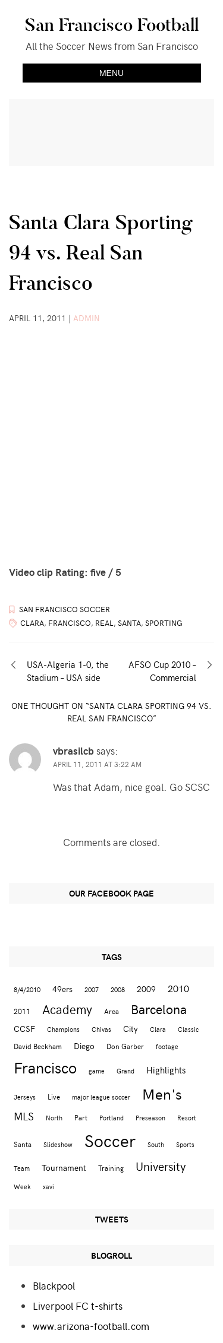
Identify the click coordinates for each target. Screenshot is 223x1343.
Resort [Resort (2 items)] (186, 1117)
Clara (32, 622)
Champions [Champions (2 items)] (63, 1029)
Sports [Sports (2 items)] (185, 1144)
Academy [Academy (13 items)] (67, 1009)
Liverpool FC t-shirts (78, 1305)
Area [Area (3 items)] (111, 1011)
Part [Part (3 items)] (80, 1117)
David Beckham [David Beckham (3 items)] (38, 1046)
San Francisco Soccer (64, 609)
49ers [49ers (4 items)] (62, 988)
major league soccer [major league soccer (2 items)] (101, 1096)
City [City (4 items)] (130, 1028)
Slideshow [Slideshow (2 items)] (58, 1144)
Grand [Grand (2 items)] (125, 1070)
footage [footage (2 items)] (167, 1046)
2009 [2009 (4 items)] (146, 988)
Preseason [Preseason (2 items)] (150, 1117)
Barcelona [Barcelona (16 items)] (159, 1009)
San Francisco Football (112, 25)
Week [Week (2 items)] (22, 1186)
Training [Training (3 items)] (111, 1168)
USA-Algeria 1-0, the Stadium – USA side (68, 671)
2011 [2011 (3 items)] (22, 1011)
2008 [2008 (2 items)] (118, 989)
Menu (111, 73)
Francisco (69, 622)
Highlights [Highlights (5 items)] (166, 1069)
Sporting (164, 622)
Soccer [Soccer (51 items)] (110, 1140)
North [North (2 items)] (54, 1117)
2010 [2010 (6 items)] (178, 987)
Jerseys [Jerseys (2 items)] (25, 1096)
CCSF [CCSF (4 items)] (24, 1028)
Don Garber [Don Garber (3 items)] (125, 1046)
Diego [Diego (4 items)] (84, 1045)
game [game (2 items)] (97, 1070)
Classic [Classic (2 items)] (188, 1029)
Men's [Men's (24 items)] (162, 1094)
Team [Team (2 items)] (22, 1168)
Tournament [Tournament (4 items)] (64, 1167)
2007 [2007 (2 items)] (91, 989)
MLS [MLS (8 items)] (24, 1116)
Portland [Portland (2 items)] (111, 1117)
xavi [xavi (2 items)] (48, 1186)
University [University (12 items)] (161, 1166)
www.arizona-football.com (91, 1326)
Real (104, 622)
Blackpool (54, 1285)
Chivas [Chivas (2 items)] (101, 1029)
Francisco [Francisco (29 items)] (45, 1067)
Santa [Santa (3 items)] (23, 1144)
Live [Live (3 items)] (54, 1096)
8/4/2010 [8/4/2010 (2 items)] (27, 989)
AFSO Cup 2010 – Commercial (162, 671)
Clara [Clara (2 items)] (158, 1029)
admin (86, 318)
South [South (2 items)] (155, 1144)
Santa (129, 622)
